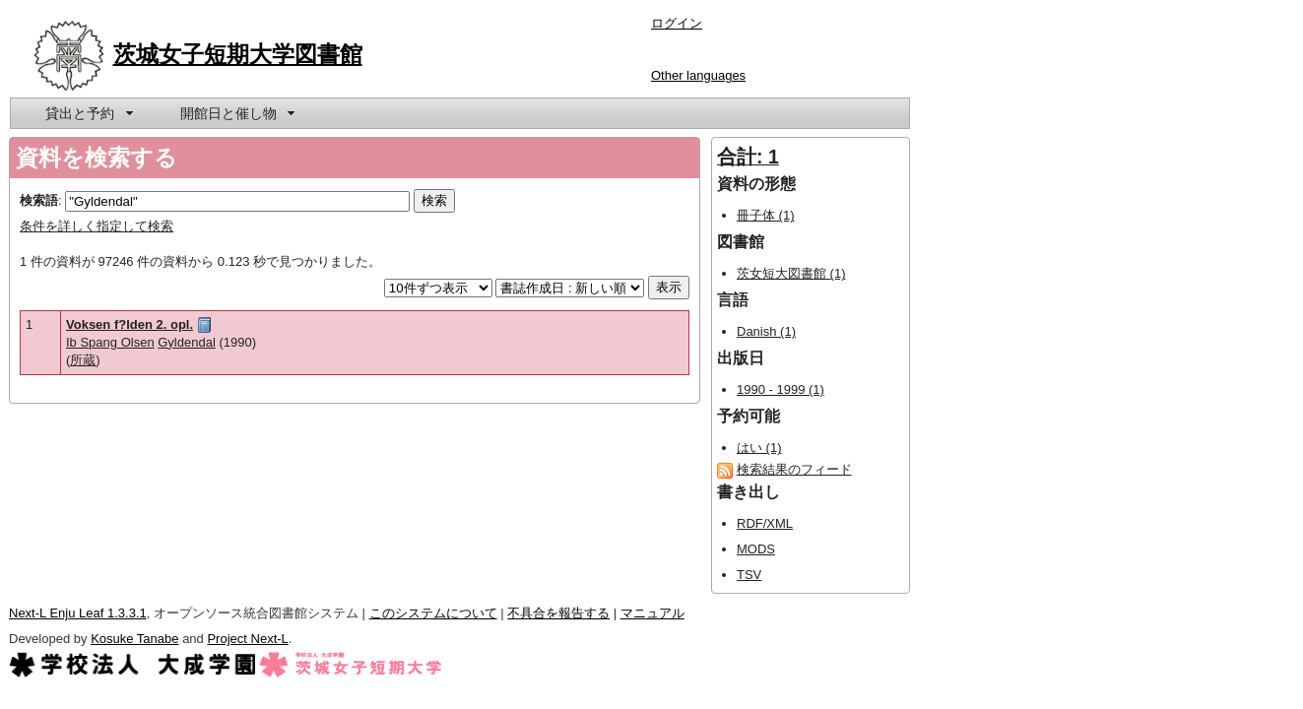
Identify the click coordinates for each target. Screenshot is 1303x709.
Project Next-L (247, 638)
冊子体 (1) (766, 215)
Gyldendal (187, 342)
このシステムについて (433, 613)
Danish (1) (766, 331)
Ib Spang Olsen (110, 342)
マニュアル (652, 613)
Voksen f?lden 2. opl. (129, 324)
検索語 (39, 200)
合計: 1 (748, 156)
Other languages (698, 75)
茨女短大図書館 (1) (791, 273)
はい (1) (759, 447)
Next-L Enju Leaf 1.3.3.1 (78, 613)
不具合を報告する (558, 613)
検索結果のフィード (794, 469)
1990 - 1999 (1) (780, 389)
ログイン (676, 23)
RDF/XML (765, 523)
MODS (756, 549)
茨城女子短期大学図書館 (237, 54)
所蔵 (83, 360)
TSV (749, 574)
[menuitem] (88, 113)
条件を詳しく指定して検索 (96, 226)
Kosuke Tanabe (134, 638)
